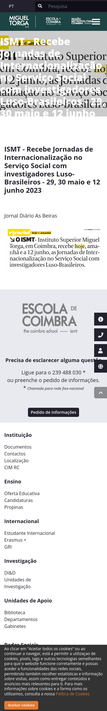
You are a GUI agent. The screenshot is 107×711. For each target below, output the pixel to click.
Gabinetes (15, 626)
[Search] (76, 6)
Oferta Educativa (22, 493)
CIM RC (11, 467)
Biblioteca (14, 612)
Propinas (13, 507)
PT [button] (11, 6)
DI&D (9, 573)
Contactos (15, 454)
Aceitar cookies (21, 705)
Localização (16, 460)
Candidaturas (18, 500)
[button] (11, 251)
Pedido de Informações (53, 412)
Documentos (17, 447)
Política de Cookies (73, 693)
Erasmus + (15, 540)
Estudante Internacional (29, 533)
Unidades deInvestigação (17, 583)
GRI (8, 547)
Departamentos (21, 619)
